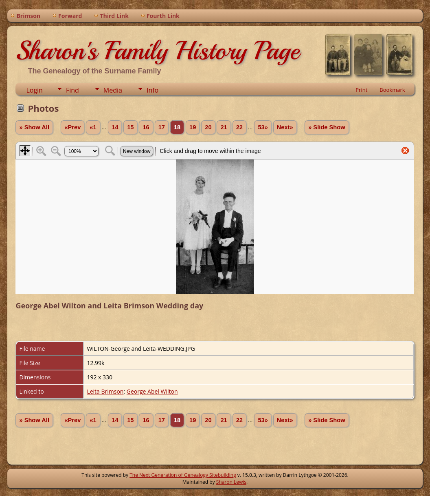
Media (112, 90)
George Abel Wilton (152, 391)
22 (239, 127)
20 (208, 127)
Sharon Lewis (231, 481)
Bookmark (392, 89)
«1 (93, 127)
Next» (285, 127)
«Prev (72, 127)
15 (130, 127)
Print (361, 89)
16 (146, 127)
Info (152, 90)
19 (192, 127)
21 (223, 127)
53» (263, 127)
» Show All (34, 127)
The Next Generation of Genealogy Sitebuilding (182, 475)
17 (161, 127)
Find (72, 90)
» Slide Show (326, 127)
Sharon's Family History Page (157, 50)
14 (115, 127)
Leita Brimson (105, 391)
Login (34, 90)
